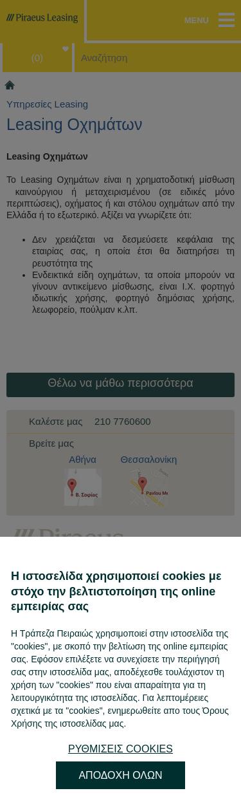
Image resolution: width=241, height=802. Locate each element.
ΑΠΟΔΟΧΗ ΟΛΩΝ (120, 775)
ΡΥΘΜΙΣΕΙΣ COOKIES (120, 748)
